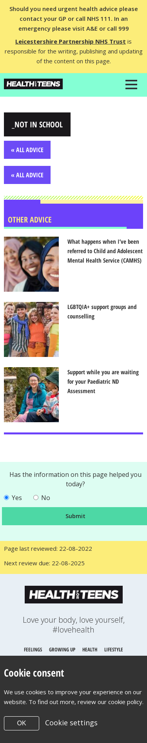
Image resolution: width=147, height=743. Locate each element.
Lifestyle (113, 649)
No (45, 497)
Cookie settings (71, 722)
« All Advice (27, 149)
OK (21, 723)
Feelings (33, 649)
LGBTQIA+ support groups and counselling (101, 311)
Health (89, 649)
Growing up (62, 649)
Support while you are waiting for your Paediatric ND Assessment (103, 381)
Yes (17, 497)
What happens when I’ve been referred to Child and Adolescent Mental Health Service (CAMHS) (105, 250)
